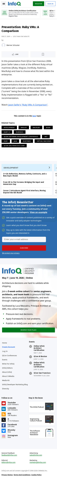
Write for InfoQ (8, 364)
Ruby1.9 (7, 132)
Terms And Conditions (21, 475)
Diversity (5, 388)
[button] (24, 248)
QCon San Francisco (42, 373)
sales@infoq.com (36, 455)
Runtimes (27, 141)
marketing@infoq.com (38, 462)
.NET (46, 137)
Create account (8, 347)
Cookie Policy (36, 475)
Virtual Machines (44, 141)
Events (4, 359)
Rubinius (19, 132)
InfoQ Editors (7, 368)
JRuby (48, 127)
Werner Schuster (13, 45)
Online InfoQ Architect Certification (39, 348)
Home (4, 343)
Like (16, 54)
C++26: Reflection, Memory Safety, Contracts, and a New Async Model (25, 175)
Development (9, 127)
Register (38, 4)
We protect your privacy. (11, 253)
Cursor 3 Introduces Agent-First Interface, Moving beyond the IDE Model (24, 192)
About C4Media (8, 376)
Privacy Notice (7, 475)
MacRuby (36, 127)
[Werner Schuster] (3, 45)
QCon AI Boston (40, 356)
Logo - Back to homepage (14, 3)
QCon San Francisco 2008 (14, 146)
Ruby (6, 141)
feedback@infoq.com (9, 455)
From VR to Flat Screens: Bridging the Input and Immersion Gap (23, 183)
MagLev (24, 127)
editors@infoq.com (8, 462)
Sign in (50, 4)
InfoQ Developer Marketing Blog (15, 384)
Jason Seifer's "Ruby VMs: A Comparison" (28, 104)
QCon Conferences (9, 355)
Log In (5, 351)
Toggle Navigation (4, 3)
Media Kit (5, 380)
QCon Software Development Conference (21, 137)
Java (34, 116)
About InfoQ (7, 372)
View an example (38, 212)
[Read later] (43, 54)
